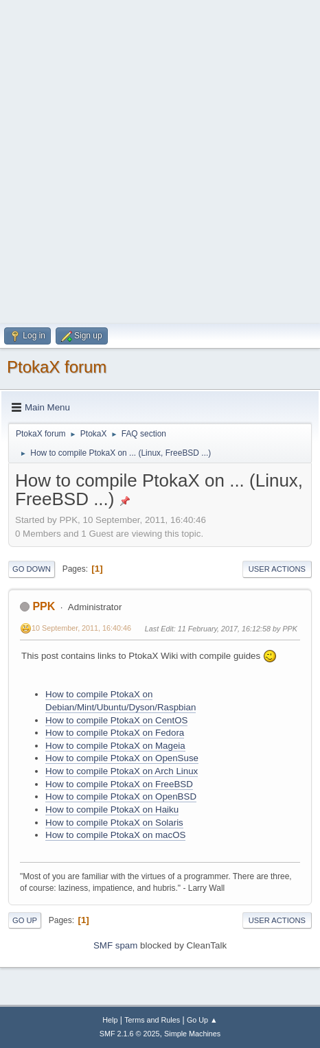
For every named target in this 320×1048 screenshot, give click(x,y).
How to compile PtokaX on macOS (115, 835)
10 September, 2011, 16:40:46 (81, 628)
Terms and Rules (152, 1020)
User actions (277, 569)
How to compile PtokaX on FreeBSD (119, 784)
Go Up (24, 920)
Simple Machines (192, 1033)
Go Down (31, 569)
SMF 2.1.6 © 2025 (130, 1033)
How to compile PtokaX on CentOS (116, 720)
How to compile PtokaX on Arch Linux (121, 771)
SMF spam (115, 945)
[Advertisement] (160, 160)
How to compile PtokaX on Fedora (114, 732)
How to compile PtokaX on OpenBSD (120, 796)
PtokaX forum (56, 367)
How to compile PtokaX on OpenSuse (121, 758)
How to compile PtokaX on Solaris (114, 822)
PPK (43, 606)
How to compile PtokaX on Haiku (112, 809)
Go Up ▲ (202, 1020)
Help (109, 1020)
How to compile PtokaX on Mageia (115, 746)
